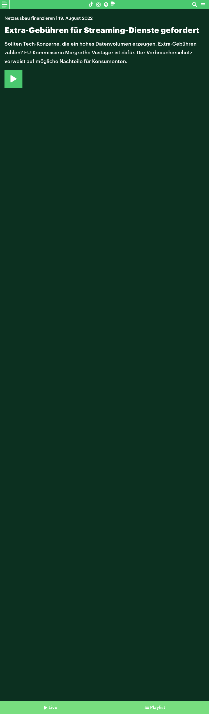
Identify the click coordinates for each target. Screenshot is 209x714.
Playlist (157, 707)
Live (53, 707)
